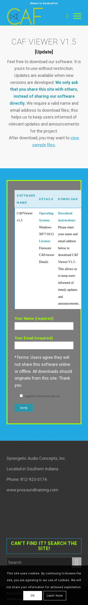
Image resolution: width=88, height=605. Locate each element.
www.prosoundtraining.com (32, 489)
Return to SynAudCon (44, 3)
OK (32, 595)
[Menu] (75, 16)
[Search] (65, 16)
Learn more (55, 595)
